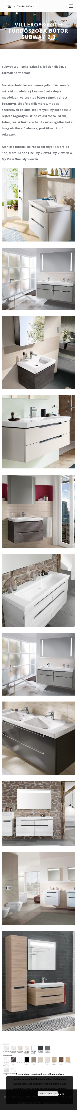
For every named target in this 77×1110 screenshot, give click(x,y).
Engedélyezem (48, 1093)
